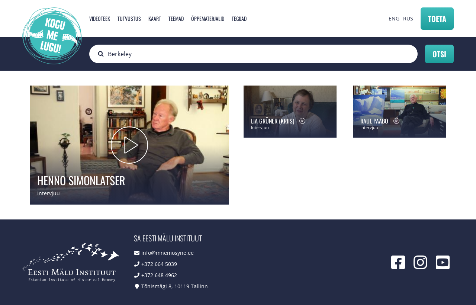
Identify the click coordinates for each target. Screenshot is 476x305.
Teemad (176, 18)
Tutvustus (129, 18)
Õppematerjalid (207, 18)
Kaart (154, 18)
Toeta (437, 18)
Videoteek (99, 18)
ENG (394, 18)
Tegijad (239, 18)
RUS (408, 18)
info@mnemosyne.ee (167, 252)
